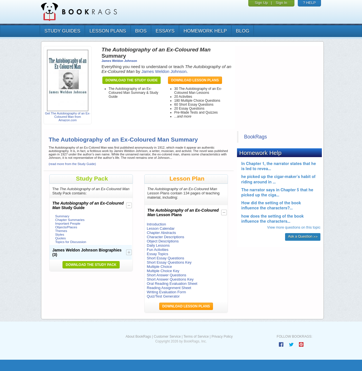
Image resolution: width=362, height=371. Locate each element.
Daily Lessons (158, 245)
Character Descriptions (165, 237)
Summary (62, 216)
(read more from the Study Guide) (72, 164)
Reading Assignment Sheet (169, 288)
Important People (67, 223)
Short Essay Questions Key (169, 262)
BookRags (255, 137)
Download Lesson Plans (195, 80)
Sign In (281, 3)
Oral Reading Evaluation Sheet (172, 283)
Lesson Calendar (160, 228)
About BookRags (138, 337)
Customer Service (167, 337)
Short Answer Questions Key (170, 279)
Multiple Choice (159, 266)
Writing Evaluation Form (166, 292)
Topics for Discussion (70, 242)
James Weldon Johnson (119, 60)
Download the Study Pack (91, 265)
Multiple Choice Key (163, 271)
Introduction (156, 224)
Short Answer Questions (166, 275)
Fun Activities (158, 250)
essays (165, 31)
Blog (242, 31)
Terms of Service (196, 337)
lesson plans (107, 31)
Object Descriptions (163, 241)
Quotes (60, 238)
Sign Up (261, 3)
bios (141, 31)
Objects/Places (66, 227)
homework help (205, 31)
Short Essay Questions (165, 258)
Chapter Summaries (70, 220)
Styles (59, 234)
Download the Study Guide (131, 80)
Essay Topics (157, 254)
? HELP (309, 3)
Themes (61, 231)
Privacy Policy (222, 337)
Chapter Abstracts (161, 233)
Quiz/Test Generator (163, 296)
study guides (62, 31)
